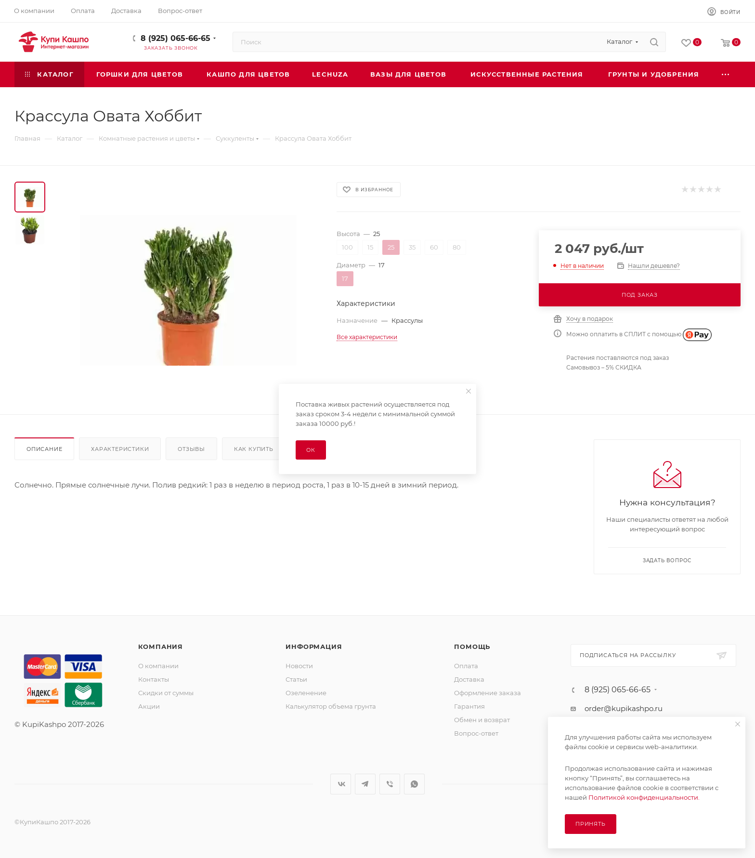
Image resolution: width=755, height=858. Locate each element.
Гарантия (469, 706)
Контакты (153, 679)
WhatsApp (414, 784)
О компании (158, 666)
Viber (389, 784)
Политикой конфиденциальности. (644, 797)
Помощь (472, 646)
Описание (44, 449)
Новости (299, 666)
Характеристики (120, 449)
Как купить (253, 449)
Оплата (466, 666)
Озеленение (306, 693)
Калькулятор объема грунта (331, 706)
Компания (160, 646)
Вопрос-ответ (476, 733)
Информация (314, 646)
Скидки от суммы (166, 693)
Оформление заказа (487, 693)
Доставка (469, 679)
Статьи (296, 679)
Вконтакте (340, 784)
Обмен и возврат (482, 720)
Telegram (365, 784)
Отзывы (191, 449)
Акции (149, 706)
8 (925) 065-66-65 (175, 38)
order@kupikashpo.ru (624, 708)
